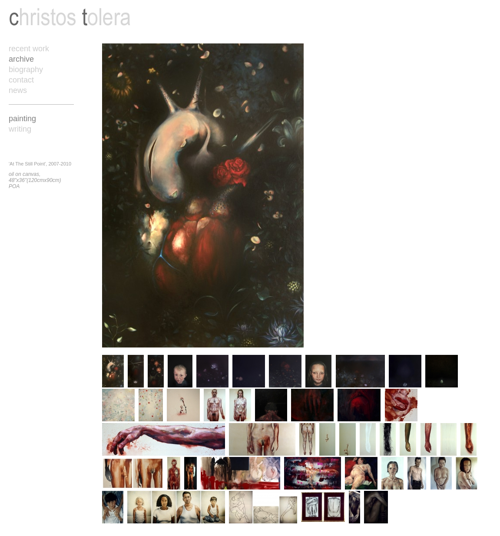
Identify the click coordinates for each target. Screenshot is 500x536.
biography (26, 69)
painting (22, 118)
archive (21, 59)
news (18, 90)
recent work (29, 48)
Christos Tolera (70, 17)
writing (20, 129)
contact (21, 80)
